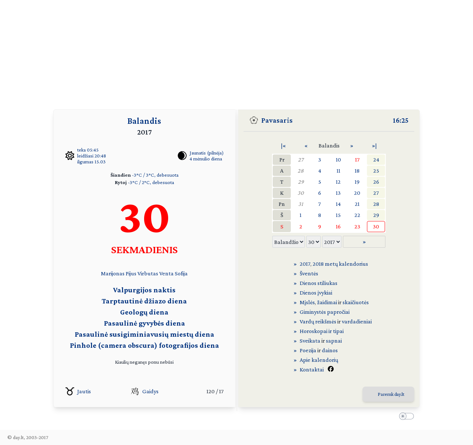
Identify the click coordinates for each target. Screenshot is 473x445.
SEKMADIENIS (144, 249)
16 (338, 226)
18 (357, 170)
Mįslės (307, 302)
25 (376, 170)
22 (357, 215)
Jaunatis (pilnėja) (207, 153)
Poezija (308, 350)
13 (338, 193)
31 (300, 204)
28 (300, 170)
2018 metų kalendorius (340, 264)
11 (338, 170)
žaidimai (327, 302)
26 (376, 182)
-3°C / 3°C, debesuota (155, 175)
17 (357, 159)
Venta (166, 273)
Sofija (181, 273)
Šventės (309, 273)
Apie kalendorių (319, 360)
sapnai (334, 340)
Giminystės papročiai (325, 312)
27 (300, 159)
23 (357, 226)
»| (374, 145)
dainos (330, 350)
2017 (305, 264)
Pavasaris (277, 120)
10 (338, 159)
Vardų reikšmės (318, 321)
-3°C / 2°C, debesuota (151, 182)
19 (357, 182)
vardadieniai (357, 321)
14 (338, 204)
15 (338, 215)
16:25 (400, 120)
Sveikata (310, 340)
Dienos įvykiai (316, 292)
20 (357, 193)
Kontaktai (312, 369)
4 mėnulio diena (206, 159)
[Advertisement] (236, 51)
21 (357, 204)
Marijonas (113, 273)
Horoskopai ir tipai (322, 331)
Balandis (144, 121)
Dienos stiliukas (318, 283)
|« (283, 145)
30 (300, 193)
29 (301, 182)
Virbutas (147, 273)
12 (338, 182)
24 (376, 159)
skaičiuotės (356, 302)
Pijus (131, 273)
